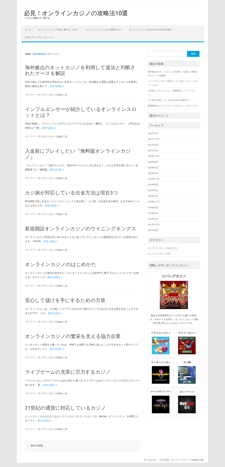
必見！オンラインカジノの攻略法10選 (76, 13)
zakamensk (39, 54)
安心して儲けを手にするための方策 (65, 300)
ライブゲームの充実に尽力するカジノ (68, 372)
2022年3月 (153, 133)
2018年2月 (153, 219)
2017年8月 (153, 230)
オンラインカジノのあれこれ (53, 94)
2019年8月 (153, 184)
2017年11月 (154, 224)
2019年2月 (153, 196)
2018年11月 (154, 201)
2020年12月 (154, 156)
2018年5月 (153, 213)
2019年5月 (153, 190)
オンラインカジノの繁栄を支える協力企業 (73, 336)
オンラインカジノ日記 (159, 253)
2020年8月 (153, 162)
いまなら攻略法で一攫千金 (37, 18)
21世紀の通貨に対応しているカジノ (65, 407)
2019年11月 (154, 179)
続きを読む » (57, 86)
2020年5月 (153, 167)
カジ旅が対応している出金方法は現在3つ (71, 192)
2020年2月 (153, 173)
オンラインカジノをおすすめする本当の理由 (150, 29)
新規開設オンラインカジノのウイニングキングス (80, 228)
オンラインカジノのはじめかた (60, 264)
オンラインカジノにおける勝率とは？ (104, 29)
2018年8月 (153, 207)
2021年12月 (154, 139)
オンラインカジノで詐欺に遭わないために (58, 29)
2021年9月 (153, 145)
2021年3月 (153, 150)
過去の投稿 (35, 445)
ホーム (28, 29)
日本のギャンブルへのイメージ (39, 37)
